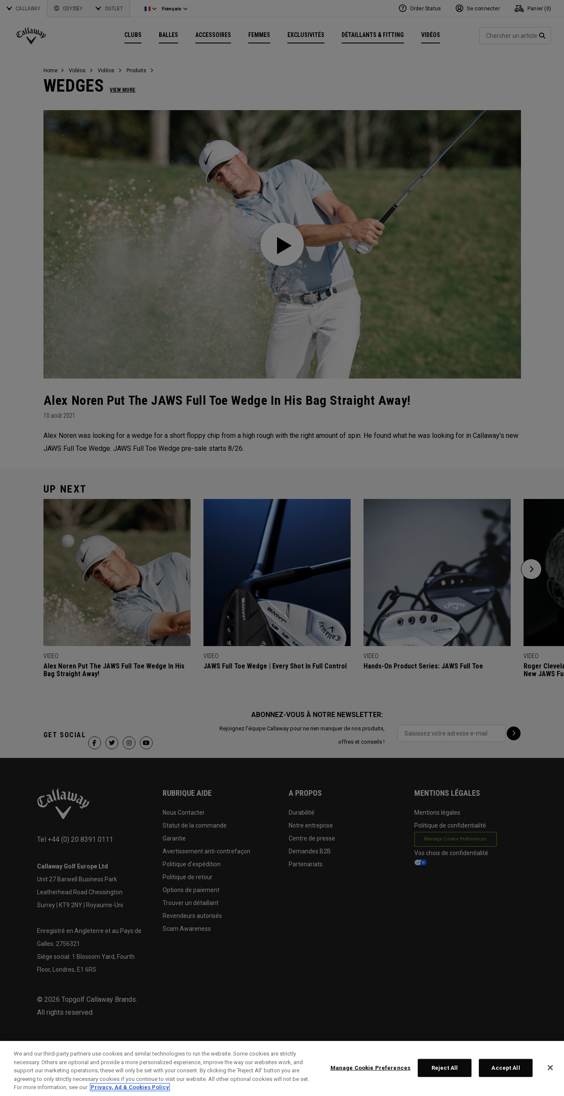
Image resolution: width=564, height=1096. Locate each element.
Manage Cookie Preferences (370, 1068)
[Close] (550, 1067)
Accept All (505, 1068)
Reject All (444, 1068)
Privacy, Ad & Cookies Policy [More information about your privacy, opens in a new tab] (130, 1087)
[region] (282, 1068)
